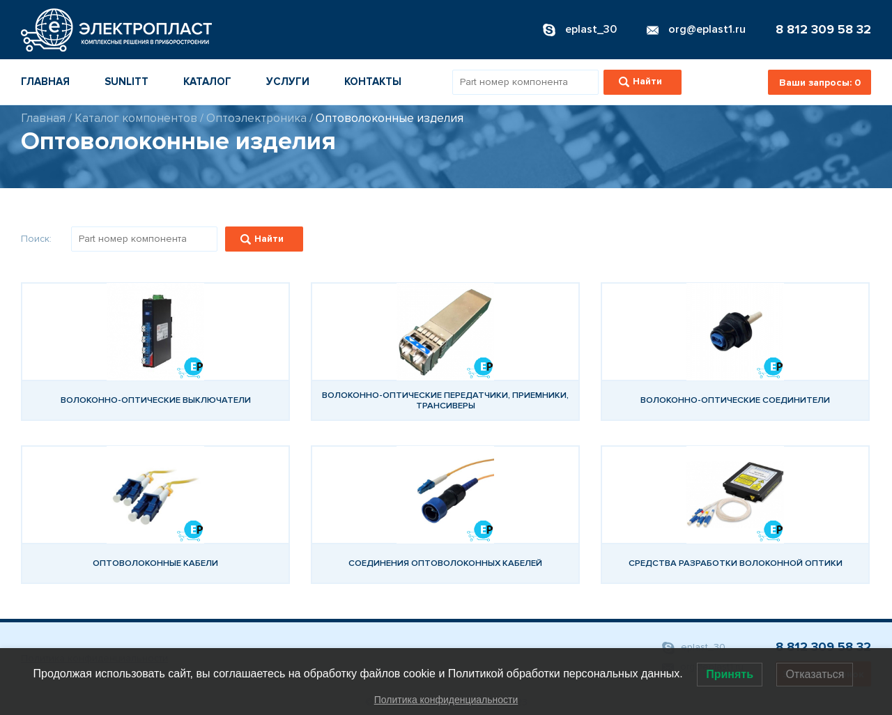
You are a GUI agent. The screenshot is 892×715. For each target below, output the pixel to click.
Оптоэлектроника (256, 118)
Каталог (207, 81)
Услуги (287, 81)
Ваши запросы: (820, 83)
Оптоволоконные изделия (389, 118)
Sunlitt (126, 81)
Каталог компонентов (136, 118)
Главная (45, 81)
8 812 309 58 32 (823, 29)
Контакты (372, 81)
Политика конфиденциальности (446, 699)
